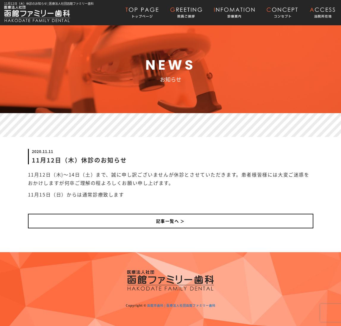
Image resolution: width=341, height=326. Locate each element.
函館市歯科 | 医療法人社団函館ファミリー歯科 (181, 305)
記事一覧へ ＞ (170, 221)
